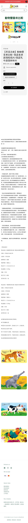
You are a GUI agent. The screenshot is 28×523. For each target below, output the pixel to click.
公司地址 (6, 493)
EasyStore (21, 517)
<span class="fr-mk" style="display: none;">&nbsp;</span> (14, 115)
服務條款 (9, 519)
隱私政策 (14, 519)
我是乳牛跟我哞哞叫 (10, 77)
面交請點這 (6, 488)
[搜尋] (24, 10)
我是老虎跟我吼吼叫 (10, 74)
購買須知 (6, 490)
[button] (2, 6)
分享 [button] (5, 92)
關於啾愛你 (6, 486)
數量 (4, 80)
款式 (4, 71)
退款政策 (19, 519)
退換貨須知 (6, 491)
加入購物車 (14, 87)
